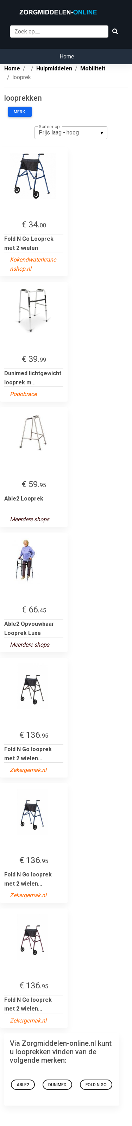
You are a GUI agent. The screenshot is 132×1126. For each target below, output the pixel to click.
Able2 (23, 1084)
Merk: (20, 111)
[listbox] (70, 132)
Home (66, 56)
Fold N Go (96, 1084)
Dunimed (57, 1084)
